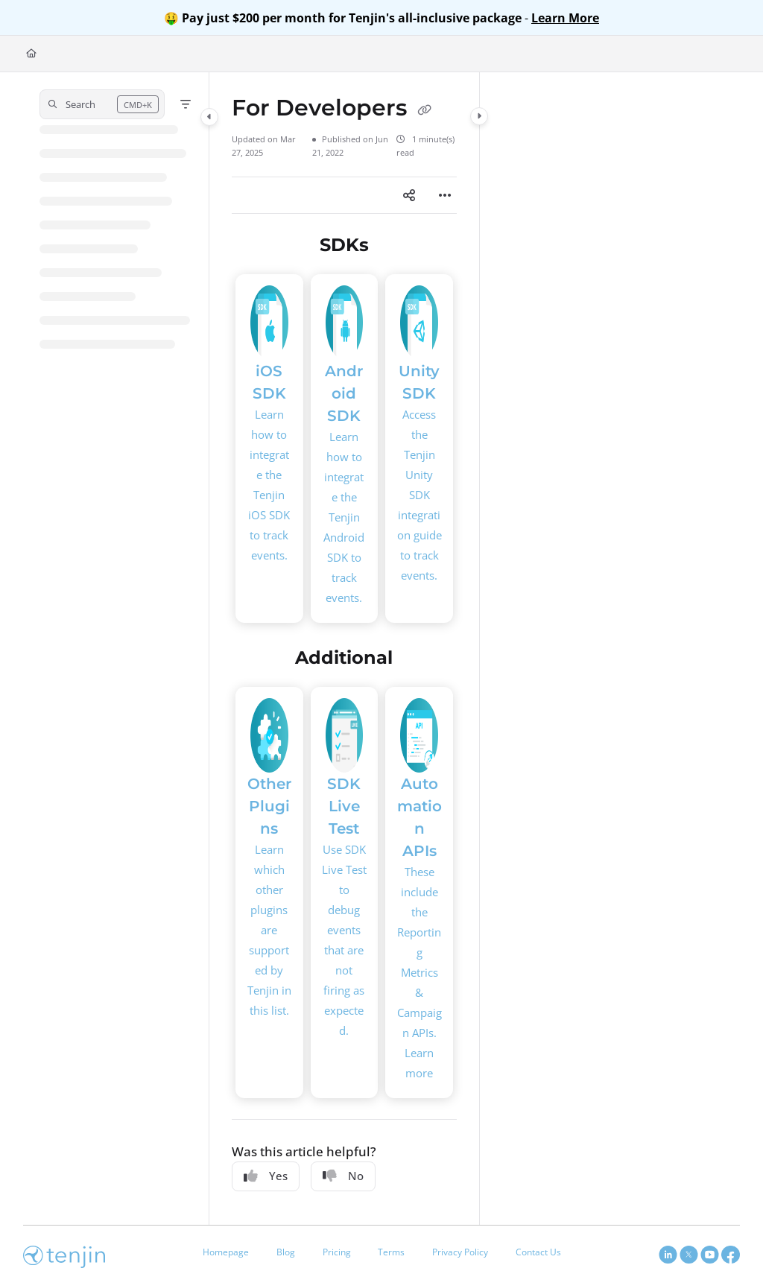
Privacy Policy (460, 1252)
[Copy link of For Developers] (425, 109)
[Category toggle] (209, 117)
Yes (266, 1175)
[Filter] (185, 104)
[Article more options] (445, 195)
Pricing (337, 1252)
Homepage (226, 1252)
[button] (102, 104)
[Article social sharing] (409, 195)
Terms (391, 1252)
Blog (285, 1252)
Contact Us (538, 1252)
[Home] (31, 54)
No (343, 1175)
